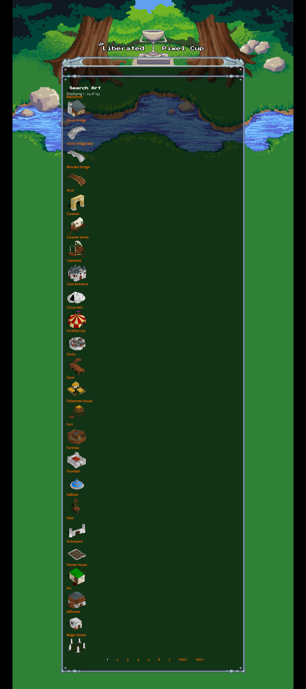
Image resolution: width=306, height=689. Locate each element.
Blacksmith (75, 97)
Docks (71, 354)
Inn (69, 588)
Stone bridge (76, 120)
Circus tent (75, 307)
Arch (70, 190)
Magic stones (76, 635)
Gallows (72, 495)
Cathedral (74, 261)
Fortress (73, 448)
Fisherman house (79, 401)
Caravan (73, 214)
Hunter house (77, 565)
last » (200, 659)
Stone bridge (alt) (80, 144)
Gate (70, 518)
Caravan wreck (78, 237)
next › (183, 659)
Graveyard (74, 541)
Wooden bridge (78, 167)
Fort (70, 424)
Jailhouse (73, 612)
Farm (70, 378)
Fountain (73, 471)
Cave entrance (77, 284)
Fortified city (76, 331)
